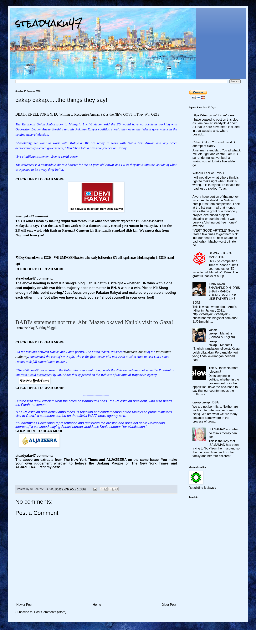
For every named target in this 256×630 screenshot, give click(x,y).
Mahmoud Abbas (135, 352)
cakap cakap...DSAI (206, 402)
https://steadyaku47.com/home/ (213, 115)
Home (97, 604)
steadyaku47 (49, 23)
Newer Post (24, 604)
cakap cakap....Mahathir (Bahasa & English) (221, 333)
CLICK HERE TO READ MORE (39, 431)
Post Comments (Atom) (50, 612)
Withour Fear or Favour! (208, 173)
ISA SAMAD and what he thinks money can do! (223, 433)
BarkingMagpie (46, 328)
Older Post (168, 604)
